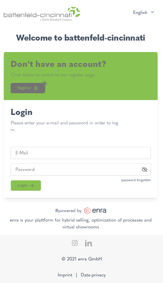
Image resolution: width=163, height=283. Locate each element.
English (143, 12)
